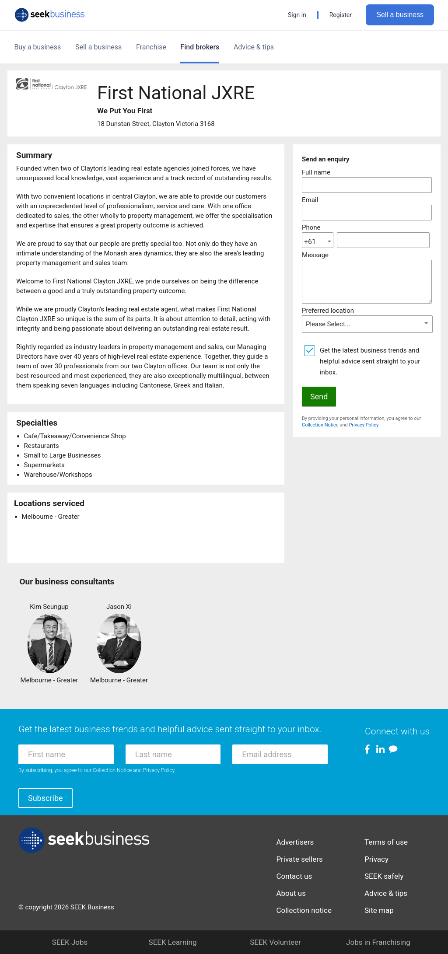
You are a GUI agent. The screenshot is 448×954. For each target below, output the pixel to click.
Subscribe (45, 798)
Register (340, 14)
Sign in (297, 14)
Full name (316, 172)
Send (319, 396)
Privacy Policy (363, 425)
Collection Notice (320, 425)
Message (315, 255)
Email (310, 200)
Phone (311, 227)
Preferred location (328, 311)
